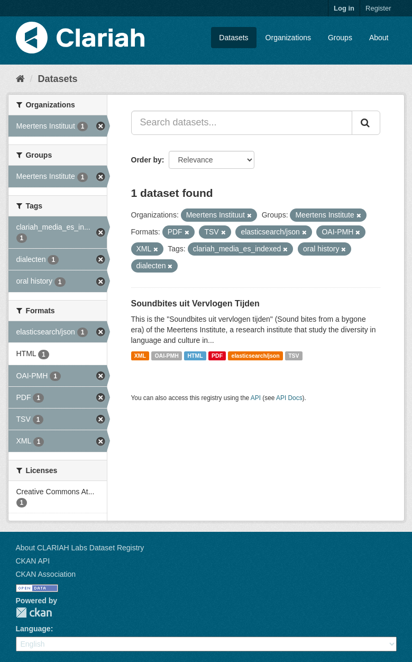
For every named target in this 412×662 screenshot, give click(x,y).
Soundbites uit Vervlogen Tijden (195, 303)
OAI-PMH (166, 355)
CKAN (34, 612)
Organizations (288, 37)
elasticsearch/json (256, 355)
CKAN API (33, 561)
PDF (217, 355)
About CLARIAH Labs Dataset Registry (80, 547)
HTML (195, 355)
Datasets (233, 37)
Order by (146, 160)
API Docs (289, 398)
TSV (293, 355)
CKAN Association (46, 574)
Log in (344, 8)
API (256, 398)
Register (378, 8)
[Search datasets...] (241, 123)
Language (33, 628)
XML (140, 355)
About (379, 37)
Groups (340, 37)
